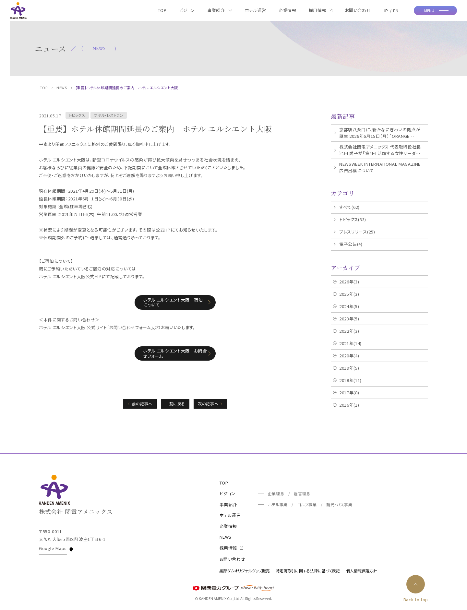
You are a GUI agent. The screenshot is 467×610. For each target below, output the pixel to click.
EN (395, 10)
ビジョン (228, 493)
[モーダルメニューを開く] (435, 11)
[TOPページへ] (18, 10)
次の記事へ (208, 403)
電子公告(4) (351, 244)
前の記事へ (142, 403)
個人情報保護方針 (361, 570)
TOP (224, 483)
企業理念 (276, 493)
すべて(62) (349, 207)
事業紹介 (228, 504)
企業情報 (228, 526)
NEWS (226, 537)
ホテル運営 (230, 515)
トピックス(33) (352, 219)
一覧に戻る (175, 403)
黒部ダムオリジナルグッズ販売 (244, 570)
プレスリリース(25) (357, 232)
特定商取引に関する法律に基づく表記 (308, 570)
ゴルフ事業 (307, 504)
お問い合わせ (232, 559)
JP (385, 10)
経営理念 (302, 493)
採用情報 (231, 548)
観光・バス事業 (339, 504)
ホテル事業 (278, 504)
